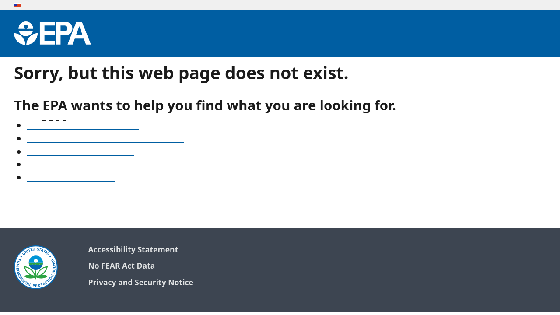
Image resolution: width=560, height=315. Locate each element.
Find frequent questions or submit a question (105, 139)
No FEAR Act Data (121, 266)
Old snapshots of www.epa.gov (80, 153)
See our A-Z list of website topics (83, 126)
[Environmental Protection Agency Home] (52, 33)
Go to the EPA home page (71, 178)
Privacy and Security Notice (140, 282)
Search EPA (46, 165)
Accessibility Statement (133, 250)
